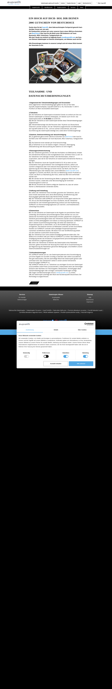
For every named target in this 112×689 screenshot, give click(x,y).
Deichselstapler (15, 400)
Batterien (13, 620)
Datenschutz (90, 299)
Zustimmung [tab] (30, 330)
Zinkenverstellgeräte (17, 604)
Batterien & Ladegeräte (14, 618)
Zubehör (13, 624)
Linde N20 (17, 452)
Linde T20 (17, 410)
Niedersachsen (15, 492)
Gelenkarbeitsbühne (17, 638)
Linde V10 (17, 454)
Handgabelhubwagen (17, 540)
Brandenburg (14, 482)
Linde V (16, 450)
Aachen (12, 500)
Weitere (13, 606)
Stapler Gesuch (12, 542)
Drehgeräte (14, 602)
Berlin (12, 480)
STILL (12, 522)
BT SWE (16, 424)
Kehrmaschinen (15, 628)
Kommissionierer (16, 444)
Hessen (12, 488)
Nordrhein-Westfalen (17, 494)
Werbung (10, 670)
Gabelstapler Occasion (34, 310)
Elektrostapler (15, 532)
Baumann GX (18, 394)
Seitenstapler (14, 390)
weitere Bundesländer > (18, 496)
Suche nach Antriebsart (14, 528)
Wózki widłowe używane (51, 312)
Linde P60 (17, 470)
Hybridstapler (14, 538)
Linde (12, 520)
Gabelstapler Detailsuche (15, 544)
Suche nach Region (13, 498)
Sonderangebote (12, 548)
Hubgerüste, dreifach (17, 614)
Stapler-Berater (71, 3)
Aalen (12, 502)
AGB (90, 297)
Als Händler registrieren (15, 683)
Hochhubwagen (15, 416)
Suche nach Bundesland (15, 474)
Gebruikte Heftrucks (59, 310)
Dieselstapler (14, 530)
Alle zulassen (81, 363)
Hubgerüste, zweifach (17, 612)
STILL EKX (17, 446)
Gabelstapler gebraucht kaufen (50, 3)
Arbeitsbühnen (12, 636)
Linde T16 (17, 406)
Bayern (12, 478)
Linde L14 (17, 418)
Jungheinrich (14, 518)
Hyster (12, 516)
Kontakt (9, 666)
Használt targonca (87, 312)
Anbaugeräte (11, 598)
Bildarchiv (56, 299)
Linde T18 (17, 412)
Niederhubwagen (16, 402)
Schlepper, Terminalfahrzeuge (20, 460)
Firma (9, 664)
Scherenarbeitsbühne (17, 640)
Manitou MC (18, 372)
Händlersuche (48, 7)
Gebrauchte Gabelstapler (17, 310)
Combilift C (17, 392)
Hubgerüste (11, 608)
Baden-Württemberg (17, 476)
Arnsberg (13, 506)
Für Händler (22, 297)
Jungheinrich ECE (19, 448)
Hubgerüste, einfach (17, 610)
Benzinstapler (14, 536)
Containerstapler (15, 386)
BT (11, 514)
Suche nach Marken (13, 512)
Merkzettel (87, 3)
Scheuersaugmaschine (17, 632)
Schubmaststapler (16, 430)
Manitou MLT (18, 382)
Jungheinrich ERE (19, 408)
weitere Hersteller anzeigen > (19, 526)
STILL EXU (17, 404)
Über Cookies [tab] (82, 330)
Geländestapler (15, 368)
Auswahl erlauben (55, 363)
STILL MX (17, 436)
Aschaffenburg (15, 508)
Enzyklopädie (56, 297)
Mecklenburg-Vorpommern (19, 490)
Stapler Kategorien (13, 546)
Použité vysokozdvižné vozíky (70, 312)
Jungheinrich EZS (19, 466)
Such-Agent (10, 648)
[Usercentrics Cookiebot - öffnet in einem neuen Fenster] (85, 324)
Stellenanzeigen (22, 299)
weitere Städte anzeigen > (18, 510)
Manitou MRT (18, 380)
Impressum (90, 302)
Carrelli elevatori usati (95, 310)
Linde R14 (17, 434)
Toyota (12, 524)
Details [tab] (56, 330)
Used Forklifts (47, 310)
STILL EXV (17, 422)
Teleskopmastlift (15, 642)
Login (79, 3)
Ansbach (13, 504)
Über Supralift (102, 3)
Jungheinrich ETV (19, 432)
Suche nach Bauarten (14, 338)
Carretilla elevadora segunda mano (30, 312)
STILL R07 (17, 468)
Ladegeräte (14, 622)
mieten (63, 3)
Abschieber (14, 600)
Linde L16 (17, 426)
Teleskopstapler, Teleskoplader (20, 376)
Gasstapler (14, 534)
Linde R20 (17, 440)
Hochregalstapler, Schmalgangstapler (22, 458)
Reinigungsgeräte (12, 626)
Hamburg (13, 486)
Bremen (13, 484)
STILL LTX (17, 464)
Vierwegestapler (15, 398)
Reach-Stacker (15, 388)
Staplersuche (36, 7)
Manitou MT (18, 378)
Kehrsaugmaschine (16, 630)
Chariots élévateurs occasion (77, 310)
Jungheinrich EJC (19, 420)
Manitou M (17, 370)
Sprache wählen (9, 687)
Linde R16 (17, 438)
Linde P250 (17, 462)
